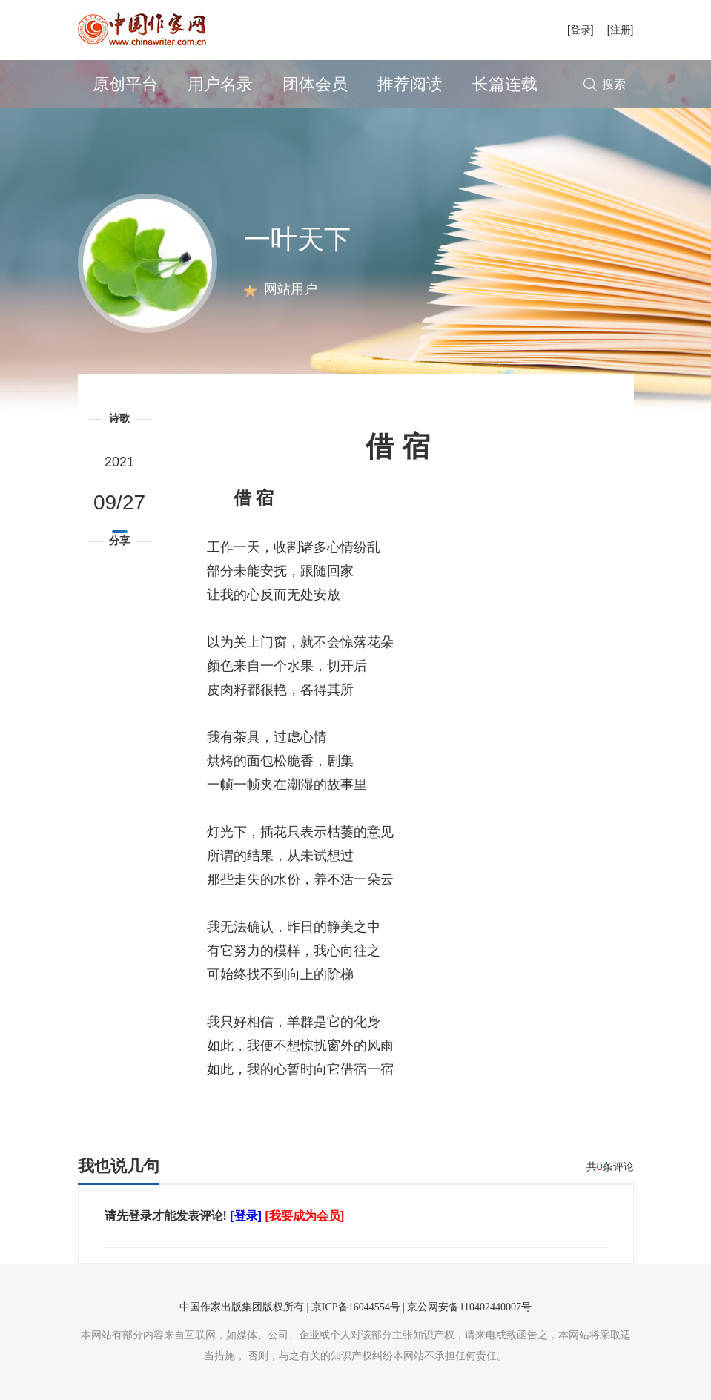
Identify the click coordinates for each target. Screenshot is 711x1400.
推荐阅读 (410, 84)
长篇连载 (505, 84)
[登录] (580, 30)
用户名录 (220, 84)
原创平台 (125, 84)
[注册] (620, 30)
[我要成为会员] (304, 1215)
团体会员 (315, 84)
